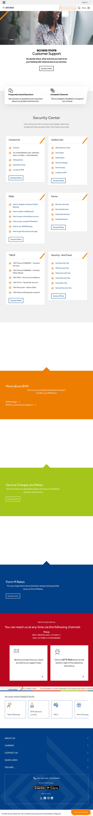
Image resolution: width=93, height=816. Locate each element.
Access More (16, 178)
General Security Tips (63, 288)
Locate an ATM (18, 170)
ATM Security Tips (62, 268)
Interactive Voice (19, 165)
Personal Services (62, 209)
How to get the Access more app (25, 231)
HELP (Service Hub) (62, 148)
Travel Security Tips (62, 278)
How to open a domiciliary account (26, 216)
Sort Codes (59, 153)
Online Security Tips (63, 273)
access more (13, 499)
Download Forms (61, 219)
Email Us (16, 148)
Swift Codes (59, 158)
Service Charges (61, 163)
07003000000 (21, 153)
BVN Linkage (11, 402)
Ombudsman (18, 160)
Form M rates (60, 168)
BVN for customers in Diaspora (19, 405)
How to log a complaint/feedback (25, 221)
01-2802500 (34, 153)
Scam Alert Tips (61, 283)
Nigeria (86, 2)
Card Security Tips (62, 263)
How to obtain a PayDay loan (23, 211)
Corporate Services (62, 214)
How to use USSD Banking (22, 226)
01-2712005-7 (20, 155)
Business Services (62, 204)
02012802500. (32, 155)
